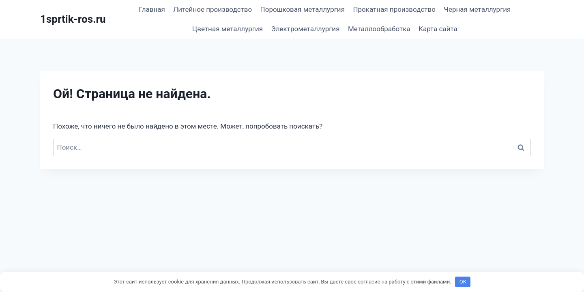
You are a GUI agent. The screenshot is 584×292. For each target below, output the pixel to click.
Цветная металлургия (227, 29)
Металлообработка (379, 29)
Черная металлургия (477, 9)
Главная (152, 9)
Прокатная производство (394, 9)
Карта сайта (438, 29)
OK (462, 282)
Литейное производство (212, 9)
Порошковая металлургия (302, 9)
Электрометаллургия (305, 29)
